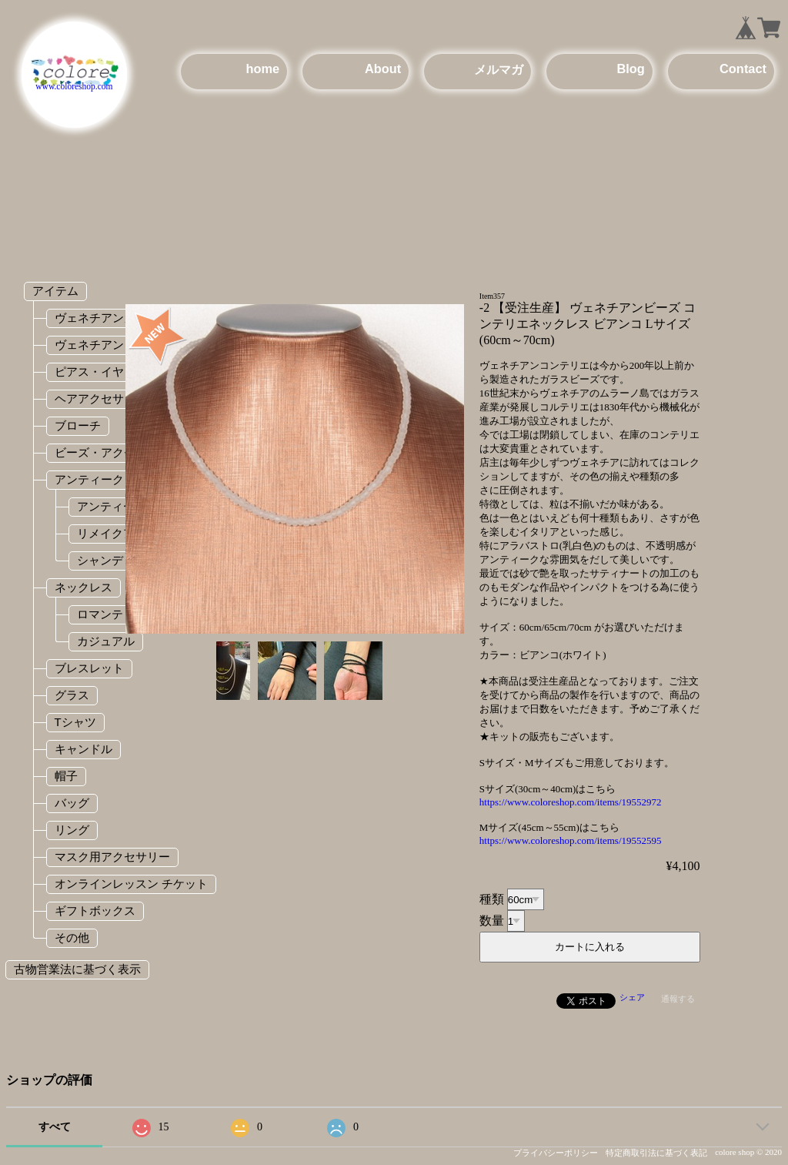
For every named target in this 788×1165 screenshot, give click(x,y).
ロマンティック (117, 614)
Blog (630, 68)
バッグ (72, 802)
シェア (632, 997)
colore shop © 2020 (748, 1152)
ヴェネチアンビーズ (107, 344)
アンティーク (89, 479)
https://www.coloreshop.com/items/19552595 (570, 840)
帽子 (66, 775)
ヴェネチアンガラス (107, 317)
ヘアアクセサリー (101, 398)
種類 (491, 899)
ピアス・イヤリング (107, 371)
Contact (743, 68)
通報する (678, 998)
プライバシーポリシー (555, 1152)
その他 (72, 937)
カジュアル (106, 641)
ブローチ (78, 425)
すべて (54, 1127)
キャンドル (83, 748)
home (262, 68)
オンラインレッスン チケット (131, 883)
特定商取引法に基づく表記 (656, 1152)
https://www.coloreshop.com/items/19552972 (570, 802)
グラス (72, 694)
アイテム (55, 290)
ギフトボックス (95, 910)
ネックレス (83, 587)
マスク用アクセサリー (112, 856)
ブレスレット (89, 668)
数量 (491, 920)
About (383, 68)
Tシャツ (75, 721)
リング (72, 829)
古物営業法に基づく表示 (77, 969)
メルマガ (498, 69)
